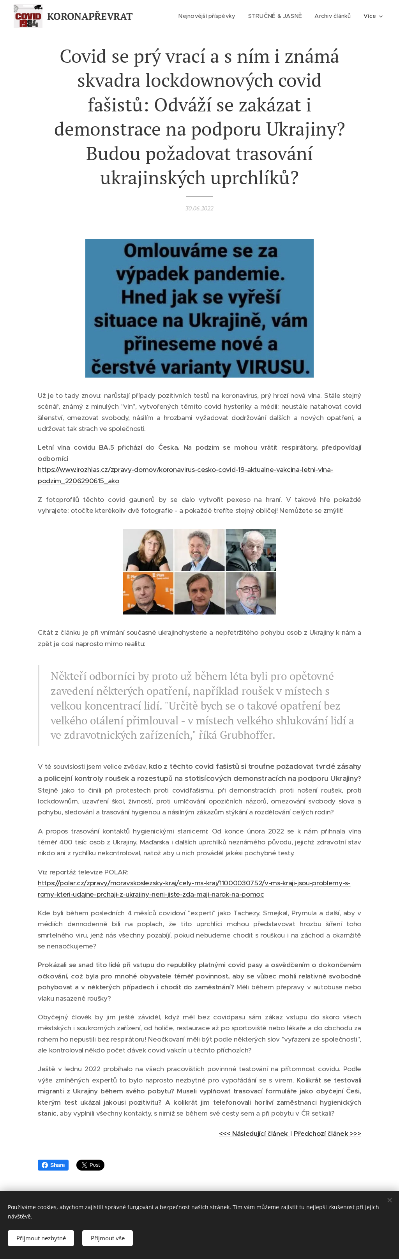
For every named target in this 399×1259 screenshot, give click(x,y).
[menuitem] (208, 16)
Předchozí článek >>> (327, 1134)
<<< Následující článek (254, 1134)
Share (53, 1165)
